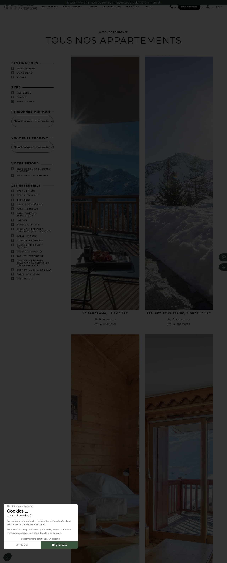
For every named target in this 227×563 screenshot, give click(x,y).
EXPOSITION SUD (28, 195)
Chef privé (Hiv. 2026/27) (35, 270)
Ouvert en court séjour (29, 246)
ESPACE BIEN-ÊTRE (29, 205)
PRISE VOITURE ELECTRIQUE (27, 214)
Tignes (22, 77)
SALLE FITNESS (27, 236)
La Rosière (24, 73)
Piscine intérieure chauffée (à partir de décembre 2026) (33, 263)
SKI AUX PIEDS (26, 191)
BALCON (22, 220)
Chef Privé (24, 279)
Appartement (27, 102)
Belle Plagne (26, 68)
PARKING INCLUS (28, 209)
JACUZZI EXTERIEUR (30, 256)
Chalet (22, 97)
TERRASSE (24, 200)
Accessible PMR (28, 225)
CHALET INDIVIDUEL (30, 252)
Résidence (24, 93)
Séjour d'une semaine (32, 176)
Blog (149, 6)
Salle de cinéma (28, 274)
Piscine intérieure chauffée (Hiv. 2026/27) (34, 230)
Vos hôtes (132, 6)
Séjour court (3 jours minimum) (34, 170)
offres (93, 6)
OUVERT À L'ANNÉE (29, 240)
